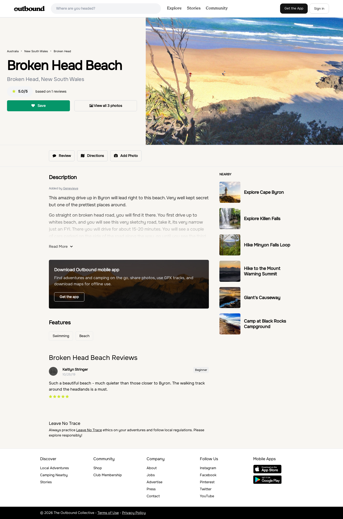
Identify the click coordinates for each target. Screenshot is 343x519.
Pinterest (207, 482)
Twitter (205, 489)
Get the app (69, 297)
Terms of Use (108, 512)
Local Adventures (54, 468)
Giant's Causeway (262, 297)
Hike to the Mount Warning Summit (262, 271)
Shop (97, 468)
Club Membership (107, 475)
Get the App (293, 8)
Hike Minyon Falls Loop (267, 245)
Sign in (319, 8)
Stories (194, 8)
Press (151, 489)
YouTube (207, 496)
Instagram (208, 468)
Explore (174, 8)
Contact (153, 496)
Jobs (151, 475)
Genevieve (70, 188)
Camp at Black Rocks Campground (265, 323)
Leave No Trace (89, 430)
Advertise (154, 482)
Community (217, 8)
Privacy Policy (134, 512)
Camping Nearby (54, 475)
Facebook (208, 475)
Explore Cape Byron (264, 192)
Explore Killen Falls (262, 218)
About (152, 468)
